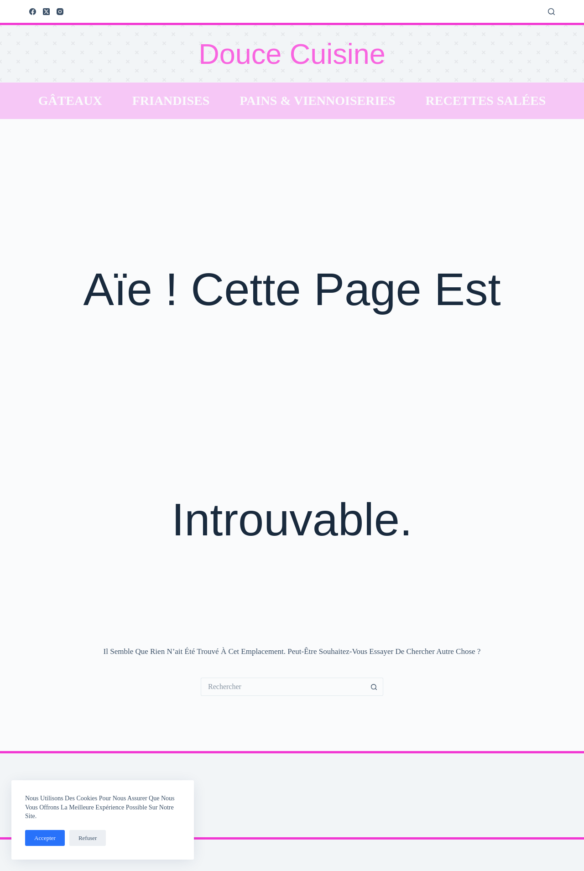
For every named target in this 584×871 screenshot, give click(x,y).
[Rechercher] (551, 11)
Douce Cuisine (292, 54)
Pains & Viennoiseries (317, 100)
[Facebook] (32, 11)
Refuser (87, 838)
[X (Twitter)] (46, 11)
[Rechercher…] (283, 687)
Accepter (45, 838)
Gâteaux (70, 100)
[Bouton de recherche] (374, 687)
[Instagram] (60, 11)
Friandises (171, 100)
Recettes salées (486, 100)
